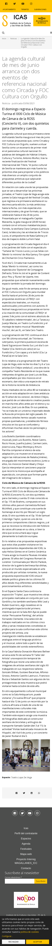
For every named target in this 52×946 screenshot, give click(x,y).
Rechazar (13, 941)
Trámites (25, 9)
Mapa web (26, 854)
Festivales (26, 849)
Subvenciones (40, 9)
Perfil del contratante (26, 833)
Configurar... (7, 936)
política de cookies (29, 931)
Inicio (4, 38)
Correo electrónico (13, 877)
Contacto (26, 868)
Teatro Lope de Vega (21, 777)
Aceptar (37, 941)
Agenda (26, 843)
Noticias (13, 38)
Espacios (26, 838)
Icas (26, 828)
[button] (51, 32)
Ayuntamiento (9, 9)
